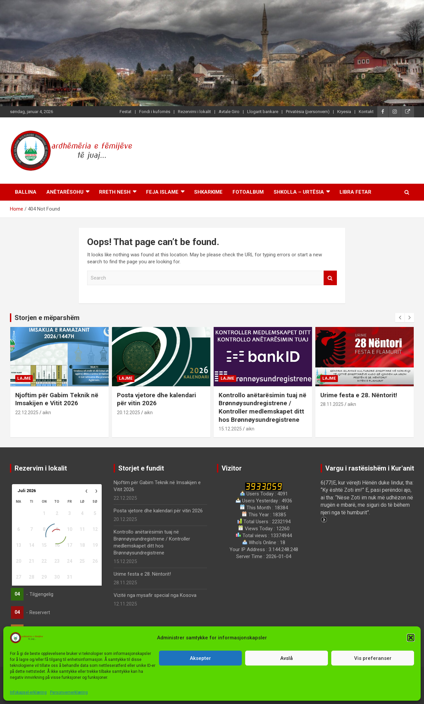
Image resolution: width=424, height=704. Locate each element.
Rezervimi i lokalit (194, 111)
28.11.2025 (332, 404)
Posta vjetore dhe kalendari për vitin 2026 (156, 399)
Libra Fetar (355, 192)
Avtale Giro (229, 111)
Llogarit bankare (262, 111)
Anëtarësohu (64, 192)
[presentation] (399, 317)
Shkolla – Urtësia (299, 192)
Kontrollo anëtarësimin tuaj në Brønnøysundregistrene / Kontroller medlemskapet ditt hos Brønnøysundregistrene (262, 407)
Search (330, 278)
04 (17, 594)
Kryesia (344, 111)
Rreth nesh (115, 192)
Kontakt (366, 111)
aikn (46, 412)
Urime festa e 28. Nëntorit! (358, 395)
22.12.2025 (26, 412)
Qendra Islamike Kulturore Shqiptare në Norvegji (203, 692)
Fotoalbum (248, 192)
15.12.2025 (230, 428)
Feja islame (162, 192)
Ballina (25, 192)
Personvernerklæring (286, 692)
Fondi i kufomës (154, 111)
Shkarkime (208, 192)
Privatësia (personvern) (308, 111)
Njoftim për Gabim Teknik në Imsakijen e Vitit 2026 (56, 399)
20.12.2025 (128, 412)
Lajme (24, 378)
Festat (126, 111)
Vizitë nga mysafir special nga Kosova (155, 595)
